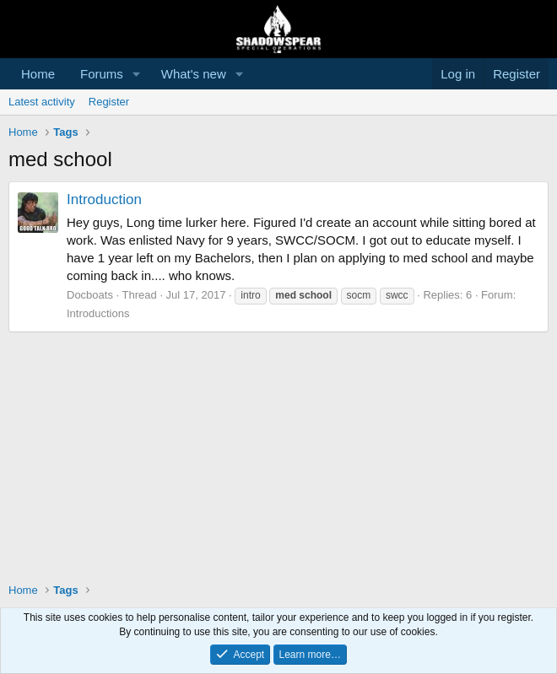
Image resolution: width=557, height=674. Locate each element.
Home (38, 74)
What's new (193, 74)
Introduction (104, 199)
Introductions (98, 313)
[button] (137, 73)
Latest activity (41, 101)
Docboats (90, 294)
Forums (101, 74)
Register (109, 101)
